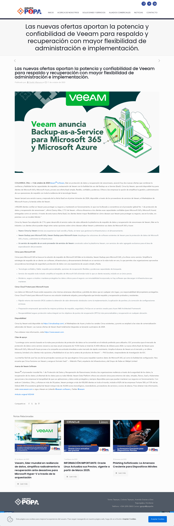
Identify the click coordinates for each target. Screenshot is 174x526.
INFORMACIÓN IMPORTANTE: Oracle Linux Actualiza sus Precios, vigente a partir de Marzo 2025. (87, 466)
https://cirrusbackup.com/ (54, 324)
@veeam (81, 389)
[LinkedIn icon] (154, 4)
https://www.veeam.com (54, 332)
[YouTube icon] (149, 4)
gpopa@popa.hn (146, 506)
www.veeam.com (26, 389)
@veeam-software (62, 389)
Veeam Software (57, 183)
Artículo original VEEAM (24, 394)
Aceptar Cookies (157, 519)
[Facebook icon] (143, 4)
